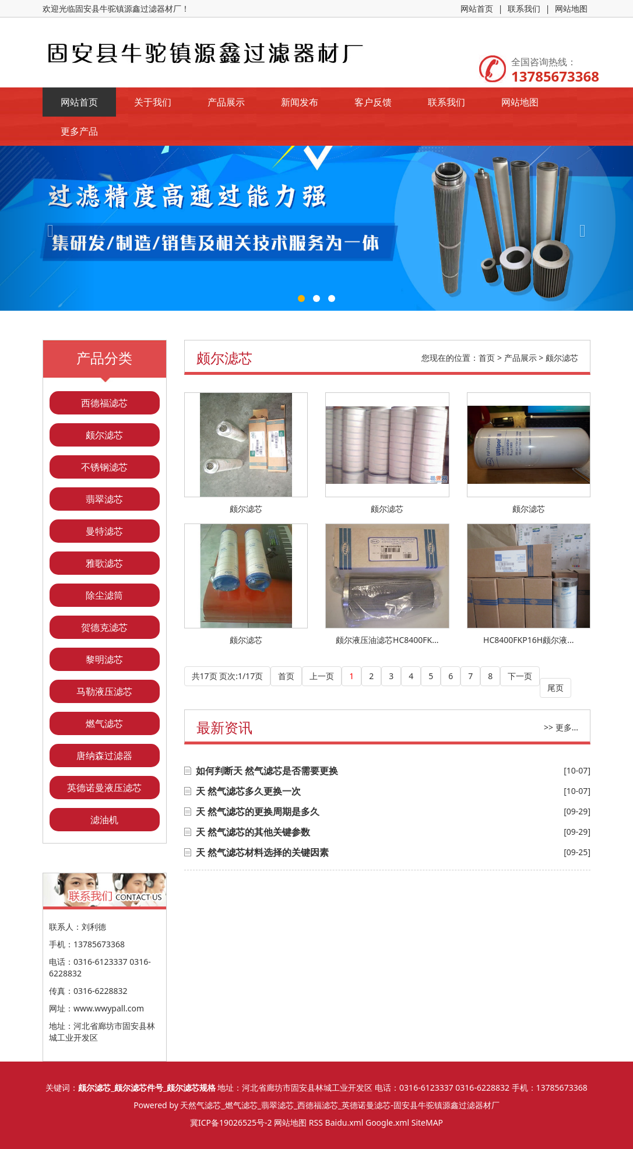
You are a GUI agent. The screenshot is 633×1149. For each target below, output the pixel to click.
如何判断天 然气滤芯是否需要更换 (267, 770)
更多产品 (79, 131)
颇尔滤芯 (104, 434)
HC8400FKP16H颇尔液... (528, 639)
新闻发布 (299, 102)
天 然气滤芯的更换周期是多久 (257, 811)
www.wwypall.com (108, 1008)
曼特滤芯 (104, 531)
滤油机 (104, 819)
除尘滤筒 (104, 595)
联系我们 (524, 8)
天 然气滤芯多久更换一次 (248, 791)
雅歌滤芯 (104, 563)
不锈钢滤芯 (104, 467)
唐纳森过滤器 (104, 755)
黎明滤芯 (104, 659)
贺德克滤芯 (104, 627)
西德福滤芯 (104, 402)
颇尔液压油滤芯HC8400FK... (387, 639)
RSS (316, 1122)
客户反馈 (373, 102)
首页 (487, 357)
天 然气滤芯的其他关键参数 (253, 831)
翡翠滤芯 (104, 499)
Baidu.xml (344, 1122)
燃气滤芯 (104, 723)
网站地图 (571, 8)
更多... (566, 727)
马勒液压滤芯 (104, 691)
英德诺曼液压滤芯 (104, 787)
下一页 (520, 675)
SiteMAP (427, 1122)
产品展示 (226, 102)
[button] (47, 228)
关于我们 (152, 102)
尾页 (555, 687)
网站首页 (476, 8)
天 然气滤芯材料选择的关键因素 (262, 852)
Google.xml (387, 1122)
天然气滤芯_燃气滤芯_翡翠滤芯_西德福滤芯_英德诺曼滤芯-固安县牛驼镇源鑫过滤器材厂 (339, 1105)
